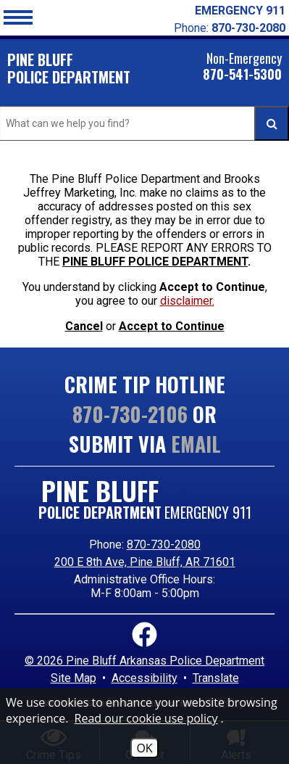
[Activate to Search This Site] (271, 123)
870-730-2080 (164, 544)
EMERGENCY (207, 512)
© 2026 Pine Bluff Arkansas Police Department (144, 661)
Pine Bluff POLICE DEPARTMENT (68, 68)
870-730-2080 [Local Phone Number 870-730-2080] (248, 28)
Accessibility (144, 678)
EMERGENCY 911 (240, 10)
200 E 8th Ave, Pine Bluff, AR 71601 (144, 562)
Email (196, 444)
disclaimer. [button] (187, 301)
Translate (216, 678)
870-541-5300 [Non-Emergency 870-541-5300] (242, 75)
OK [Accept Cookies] (144, 748)
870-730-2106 (130, 414)
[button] (18, 16)
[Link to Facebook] (144, 636)
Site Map (73, 678)
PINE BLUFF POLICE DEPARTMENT (155, 261)
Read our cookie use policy (146, 718)
